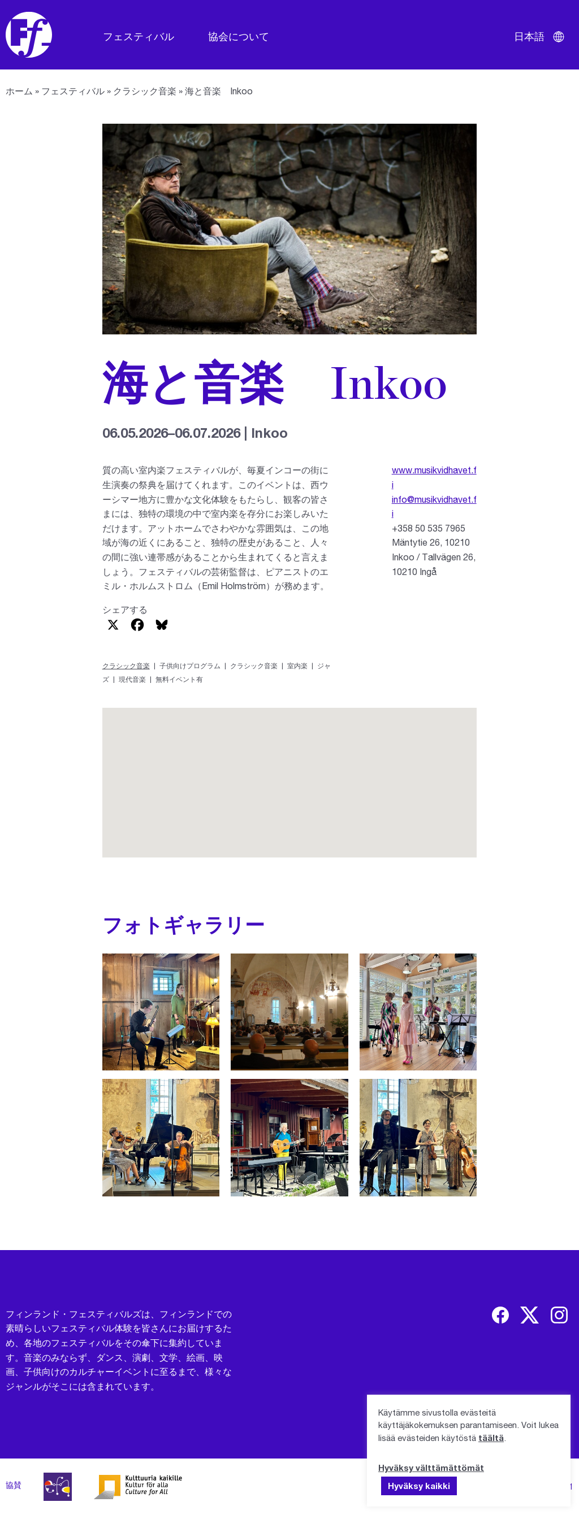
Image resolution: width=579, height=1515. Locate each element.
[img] (500, 1315)
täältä (491, 1438)
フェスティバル (138, 36)
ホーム (19, 90)
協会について (238, 36)
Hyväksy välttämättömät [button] (431, 1467)
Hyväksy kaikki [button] (419, 1486)
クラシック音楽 (144, 90)
